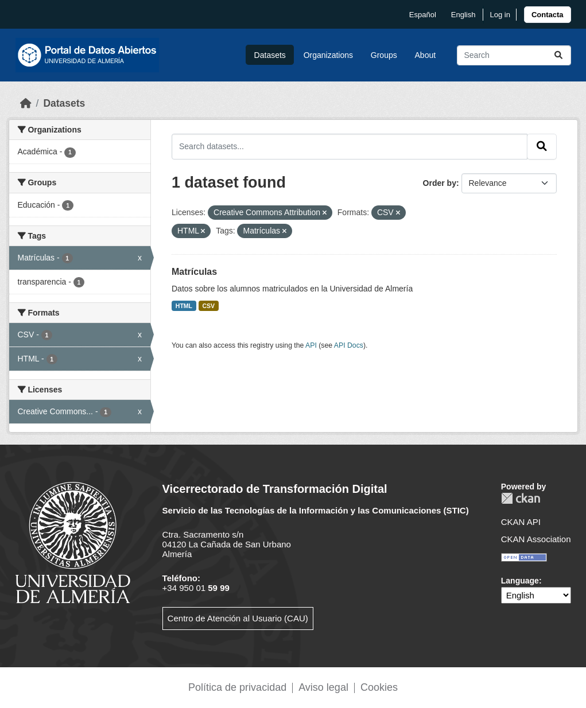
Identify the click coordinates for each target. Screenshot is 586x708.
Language (520, 580)
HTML (184, 305)
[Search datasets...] (514, 55)
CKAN (520, 498)
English (463, 14)
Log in (500, 14)
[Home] (26, 103)
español (422, 14)
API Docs (348, 345)
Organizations (328, 55)
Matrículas (194, 272)
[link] (547, 14)
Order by (439, 183)
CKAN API (521, 522)
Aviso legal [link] (323, 687)
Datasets (270, 55)
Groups (384, 55)
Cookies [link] (379, 687)
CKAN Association (536, 539)
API (311, 345)
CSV (209, 305)
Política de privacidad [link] (237, 687)
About (425, 55)
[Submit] (558, 55)
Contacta (547, 14)
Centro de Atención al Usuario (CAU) (238, 618)
